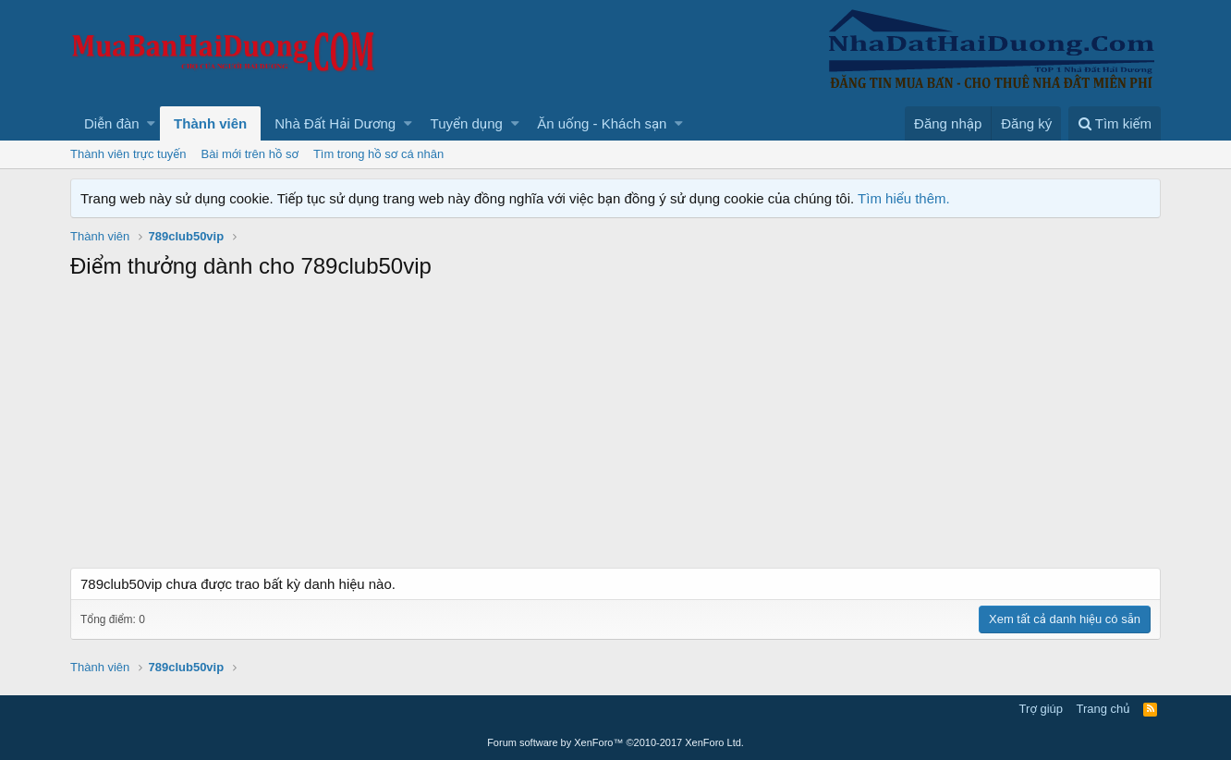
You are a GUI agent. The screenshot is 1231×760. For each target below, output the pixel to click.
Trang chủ (1103, 709)
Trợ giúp (1041, 709)
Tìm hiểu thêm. (904, 198)
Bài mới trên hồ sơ (250, 154)
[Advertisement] (615, 429)
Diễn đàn (112, 123)
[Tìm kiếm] (1114, 123)
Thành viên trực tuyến (128, 154)
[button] (151, 123)
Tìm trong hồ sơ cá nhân (378, 154)
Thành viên (210, 123)
